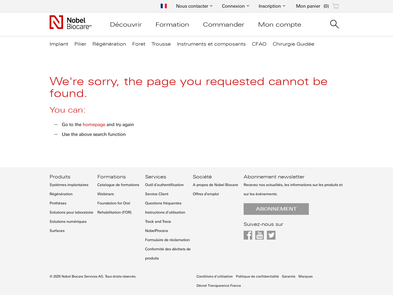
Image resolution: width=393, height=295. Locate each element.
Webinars (105, 194)
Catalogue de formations (118, 185)
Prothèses (58, 203)
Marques (305, 276)
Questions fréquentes (163, 203)
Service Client (156, 194)
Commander (223, 24)
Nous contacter (192, 6)
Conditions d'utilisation (214, 276)
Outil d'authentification (164, 185)
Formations (111, 177)
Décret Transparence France (218, 286)
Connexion (233, 6)
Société (202, 177)
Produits (60, 177)
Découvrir (126, 24)
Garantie (288, 276)
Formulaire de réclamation (167, 240)
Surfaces (57, 231)
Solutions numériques (68, 221)
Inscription (270, 6)
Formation (172, 24)
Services (155, 177)
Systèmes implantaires (69, 185)
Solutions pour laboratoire (71, 212)
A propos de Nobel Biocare (215, 185)
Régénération (61, 194)
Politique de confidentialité (257, 276)
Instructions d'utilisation (165, 212)
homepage (94, 124)
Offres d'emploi (206, 194)
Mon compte (279, 24)
